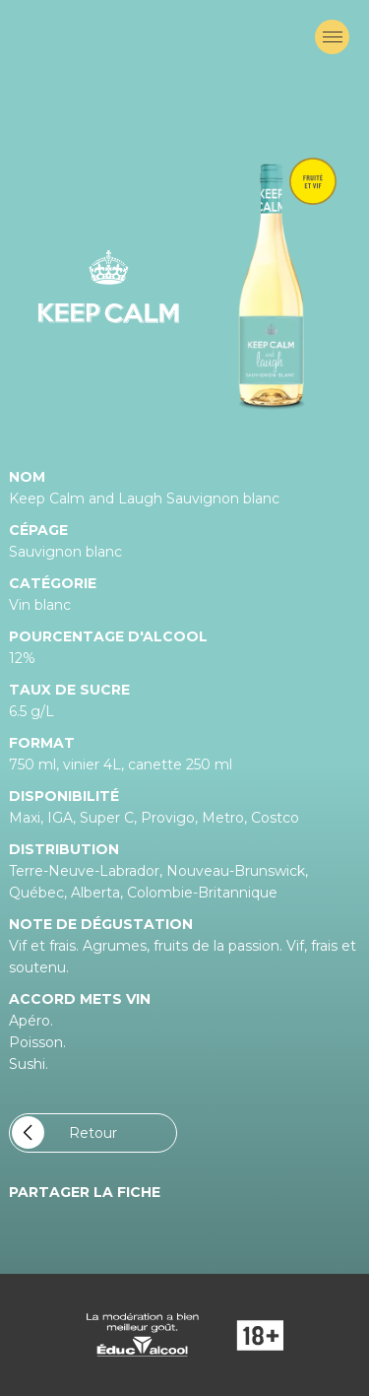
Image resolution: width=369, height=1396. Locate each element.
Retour (64, 1132)
